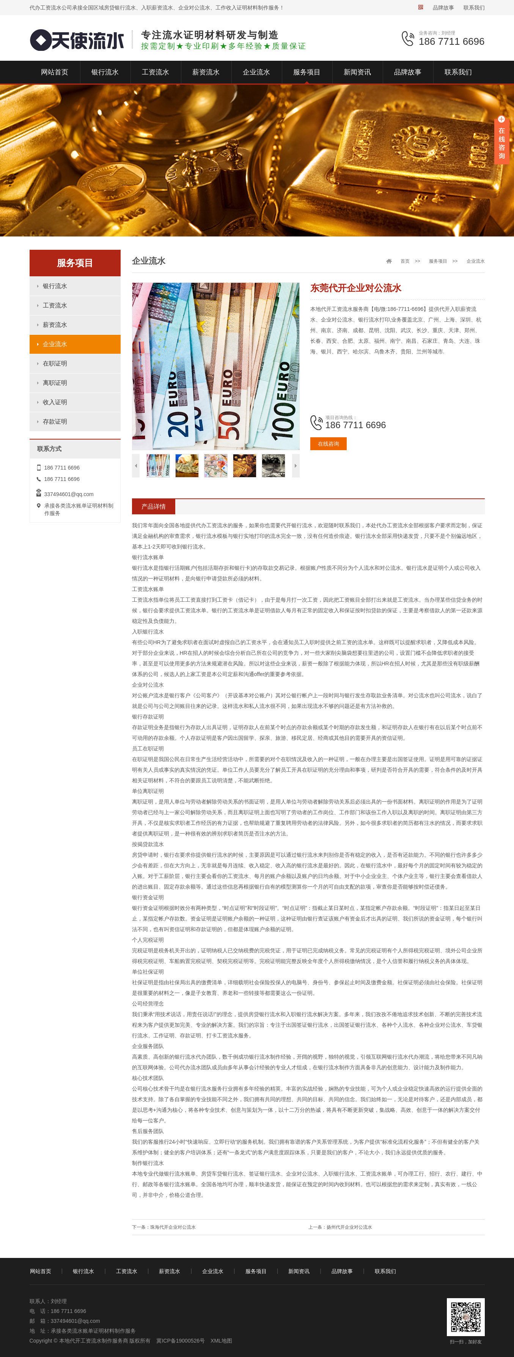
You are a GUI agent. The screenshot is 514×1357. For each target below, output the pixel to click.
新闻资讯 (299, 1271)
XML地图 (221, 1341)
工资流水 (55, 305)
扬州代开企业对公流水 (349, 1227)
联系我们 (474, 8)
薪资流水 (55, 325)
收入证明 (55, 402)
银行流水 (55, 286)
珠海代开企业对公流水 (173, 1227)
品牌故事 (443, 8)
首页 (405, 261)
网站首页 (40, 1271)
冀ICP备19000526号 (180, 1341)
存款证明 (55, 421)
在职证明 (55, 363)
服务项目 (438, 261)
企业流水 (55, 344)
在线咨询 (328, 444)
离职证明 (55, 383)
